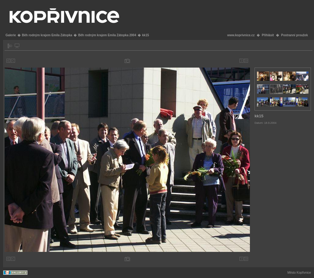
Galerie (11, 35)
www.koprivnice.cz (241, 35)
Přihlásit (268, 35)
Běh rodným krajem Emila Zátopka (47, 35)
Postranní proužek (294, 35)
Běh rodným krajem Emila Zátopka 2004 (107, 35)
